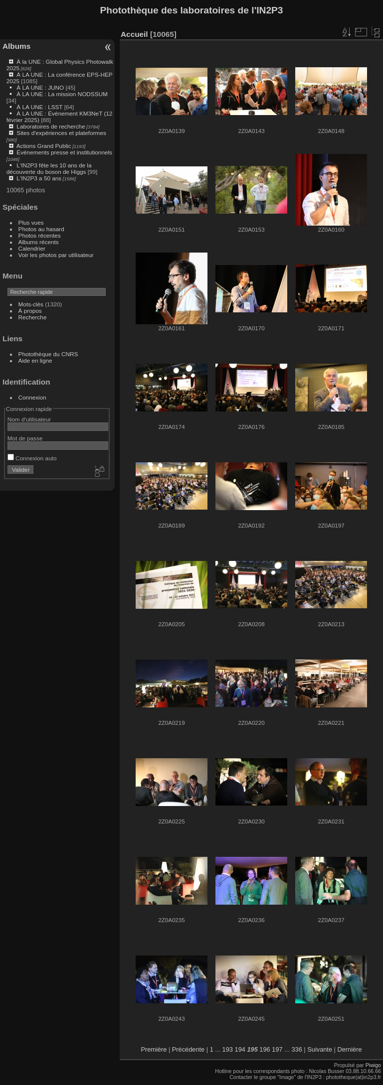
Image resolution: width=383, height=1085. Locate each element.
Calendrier (31, 248)
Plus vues (31, 222)
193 (227, 1049)
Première (154, 1049)
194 (240, 1049)
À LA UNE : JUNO (40, 87)
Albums (16, 46)
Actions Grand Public (43, 145)
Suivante (319, 1049)
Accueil (134, 34)
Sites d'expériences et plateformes (61, 133)
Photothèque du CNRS (48, 354)
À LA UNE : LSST (39, 107)
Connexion (32, 397)
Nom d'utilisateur (29, 419)
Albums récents (38, 242)
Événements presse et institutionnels (64, 152)
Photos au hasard (41, 229)
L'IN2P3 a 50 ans (38, 178)
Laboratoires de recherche (50, 126)
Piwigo (373, 1065)
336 (296, 1049)
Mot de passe (25, 438)
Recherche (32, 317)
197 (277, 1049)
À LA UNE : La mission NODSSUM (61, 94)
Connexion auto (32, 458)
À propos (30, 310)
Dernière (350, 1049)
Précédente (188, 1049)
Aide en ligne (35, 360)
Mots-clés (30, 304)
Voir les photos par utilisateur (56, 255)
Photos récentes (39, 235)
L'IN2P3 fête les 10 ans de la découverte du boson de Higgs (49, 168)
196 (264, 1049)
